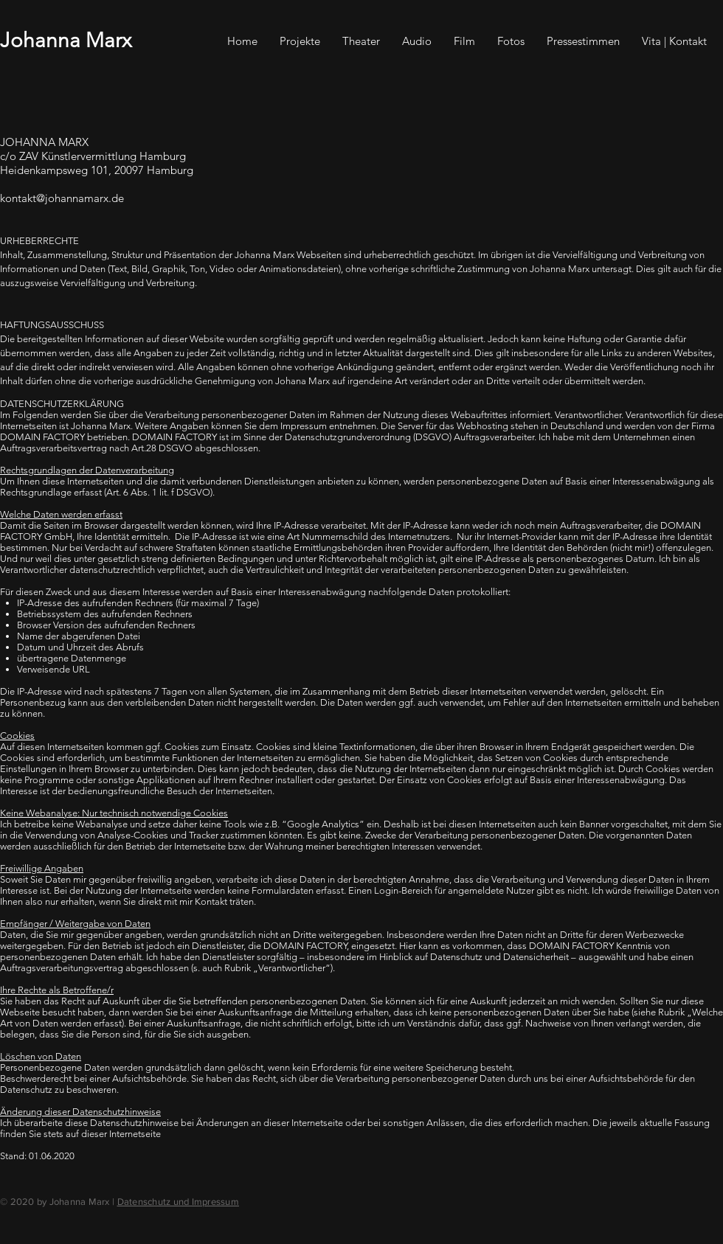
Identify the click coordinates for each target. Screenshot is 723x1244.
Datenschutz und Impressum (178, 1201)
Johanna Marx (65, 40)
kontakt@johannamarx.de (62, 198)
